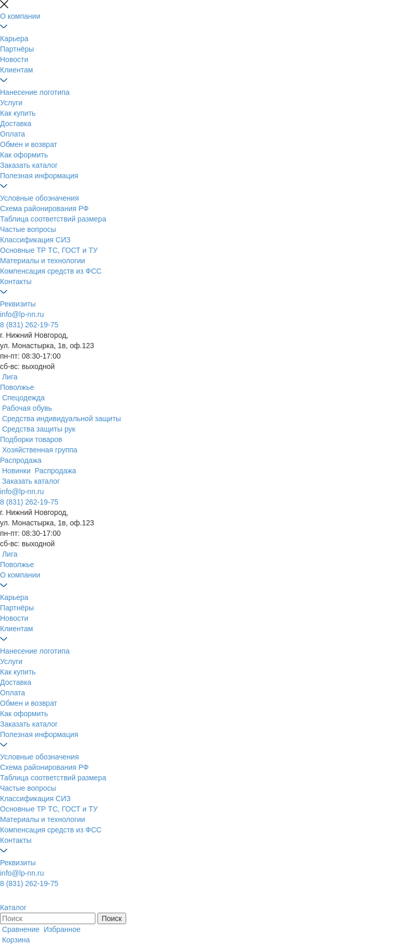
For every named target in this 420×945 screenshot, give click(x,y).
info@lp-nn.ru (22, 314)
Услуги (11, 103)
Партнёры (17, 49)
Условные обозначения (39, 198)
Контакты (15, 281)
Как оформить (24, 155)
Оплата (12, 134)
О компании (20, 16)
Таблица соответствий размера (53, 219)
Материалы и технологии (42, 260)
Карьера (14, 38)
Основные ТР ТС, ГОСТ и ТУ (48, 250)
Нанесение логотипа (34, 92)
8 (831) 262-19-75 (29, 325)
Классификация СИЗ (35, 240)
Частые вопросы (28, 229)
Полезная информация (39, 175)
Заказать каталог (29, 165)
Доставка (15, 123)
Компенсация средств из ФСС (51, 271)
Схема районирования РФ (44, 208)
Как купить (17, 113)
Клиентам (16, 70)
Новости (14, 59)
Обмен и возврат (28, 144)
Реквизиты (18, 304)
